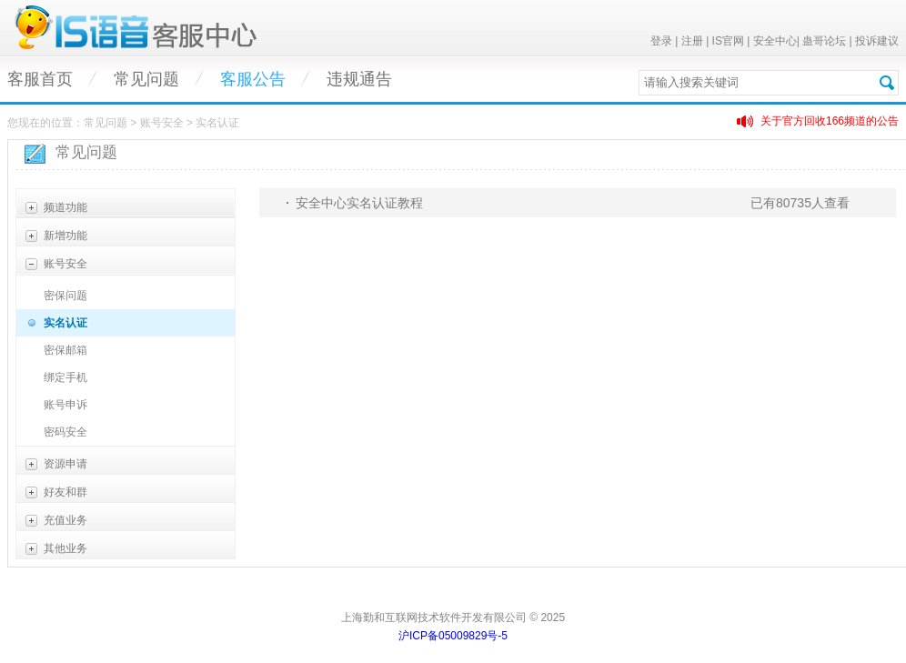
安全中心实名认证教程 (359, 203)
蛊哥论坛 (824, 41)
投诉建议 (877, 41)
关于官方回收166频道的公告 (829, 121)
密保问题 (65, 295)
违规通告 (359, 79)
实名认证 (65, 322)
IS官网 (728, 41)
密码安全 (65, 432)
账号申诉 (65, 404)
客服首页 (40, 79)
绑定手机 (65, 377)
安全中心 (775, 41)
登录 (661, 41)
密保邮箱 (65, 350)
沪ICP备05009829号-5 (453, 635)
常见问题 (146, 79)
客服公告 (253, 79)
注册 (692, 41)
